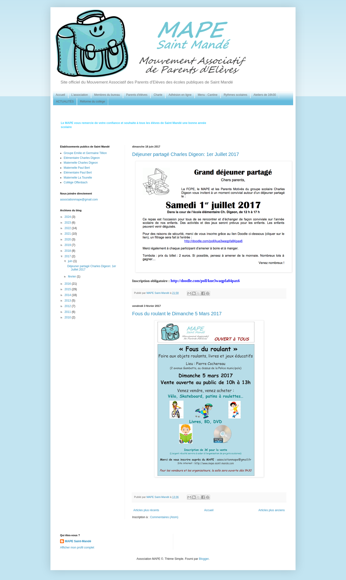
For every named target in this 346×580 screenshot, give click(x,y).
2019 (68, 245)
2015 (68, 289)
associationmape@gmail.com (79, 199)
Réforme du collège (92, 101)
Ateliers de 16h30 (264, 95)
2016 (68, 283)
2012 (68, 306)
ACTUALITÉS (65, 101)
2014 (68, 295)
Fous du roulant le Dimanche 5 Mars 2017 (177, 313)
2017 (68, 256)
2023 (68, 222)
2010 (68, 317)
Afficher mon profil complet (77, 547)
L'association (79, 95)
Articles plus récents (146, 510)
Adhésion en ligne (179, 95)
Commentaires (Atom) (164, 517)
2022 (68, 228)
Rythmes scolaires (235, 95)
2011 (68, 312)
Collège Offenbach (75, 182)
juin (70, 261)
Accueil (60, 95)
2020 (68, 239)
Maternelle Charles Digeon (81, 162)
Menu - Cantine (207, 95)
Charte (158, 95)
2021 (68, 233)
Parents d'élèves (136, 95)
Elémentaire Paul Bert (78, 172)
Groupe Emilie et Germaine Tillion (85, 153)
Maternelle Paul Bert (77, 167)
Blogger (204, 559)
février (72, 276)
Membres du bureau (107, 95)
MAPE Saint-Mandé (78, 541)
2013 (68, 300)
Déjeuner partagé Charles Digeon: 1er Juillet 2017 (185, 154)
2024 (68, 217)
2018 (68, 250)
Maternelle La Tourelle (78, 177)
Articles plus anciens (272, 510)
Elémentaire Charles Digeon (82, 158)
